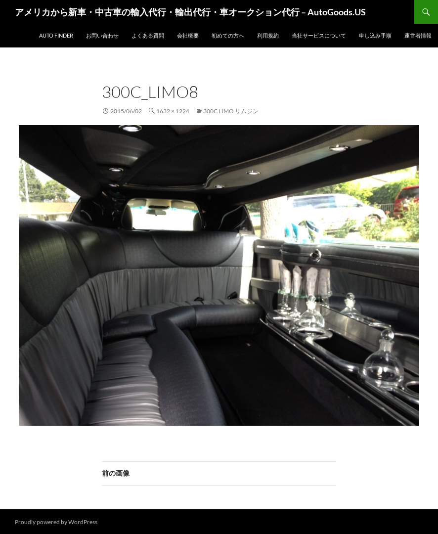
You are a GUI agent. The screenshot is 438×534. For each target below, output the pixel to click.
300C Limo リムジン (231, 111)
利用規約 (268, 35)
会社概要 (188, 35)
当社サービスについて (319, 35)
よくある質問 (147, 35)
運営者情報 (418, 35)
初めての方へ (228, 35)
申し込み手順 (375, 35)
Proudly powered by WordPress (56, 522)
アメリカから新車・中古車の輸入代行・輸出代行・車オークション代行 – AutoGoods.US (190, 11)
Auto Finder (56, 35)
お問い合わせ (102, 35)
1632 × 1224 (172, 111)
